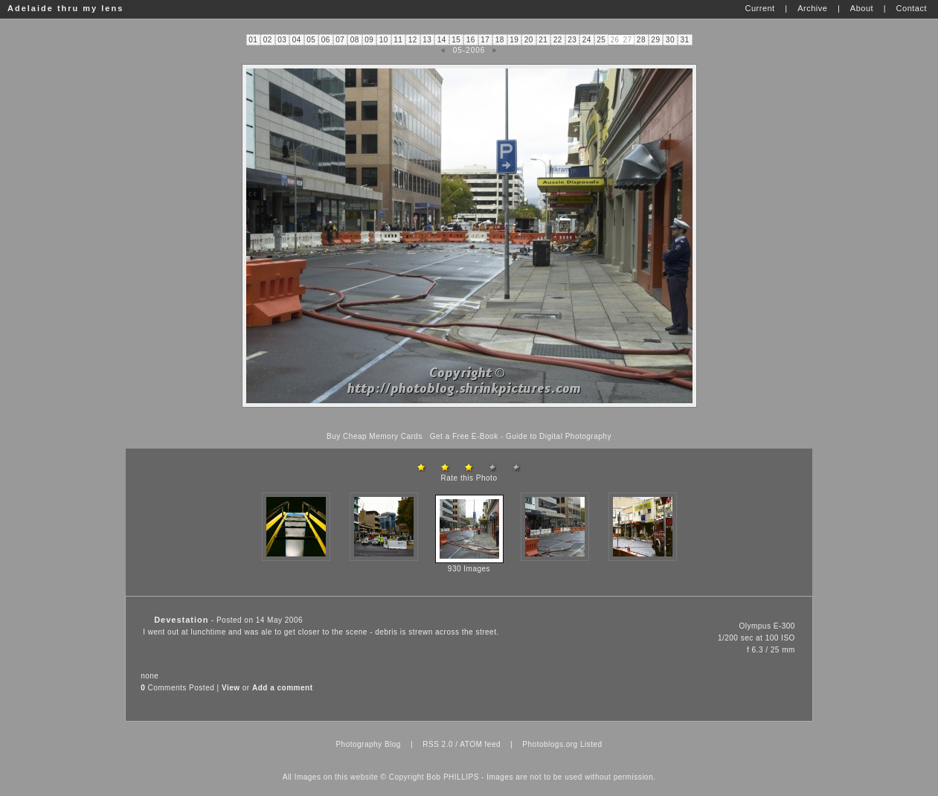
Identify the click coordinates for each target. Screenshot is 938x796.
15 (456, 40)
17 (485, 40)
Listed (591, 744)
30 (670, 40)
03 (281, 40)
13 (427, 40)
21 (543, 40)
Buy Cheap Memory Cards (375, 436)
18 (499, 40)
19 (514, 40)
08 (354, 40)
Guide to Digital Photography (558, 436)
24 (586, 40)
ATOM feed (480, 744)
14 (441, 40)
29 (655, 40)
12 (412, 40)
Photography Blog (368, 744)
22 (557, 40)
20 (528, 40)
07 (339, 40)
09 (368, 40)
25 (601, 40)
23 (572, 40)
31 (685, 40)
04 (296, 40)
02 (267, 40)
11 (397, 40)
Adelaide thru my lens (65, 8)
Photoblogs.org (549, 744)
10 (383, 40)
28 (641, 40)
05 (310, 40)
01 (252, 40)
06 (325, 40)
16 (470, 40)
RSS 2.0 (438, 744)
